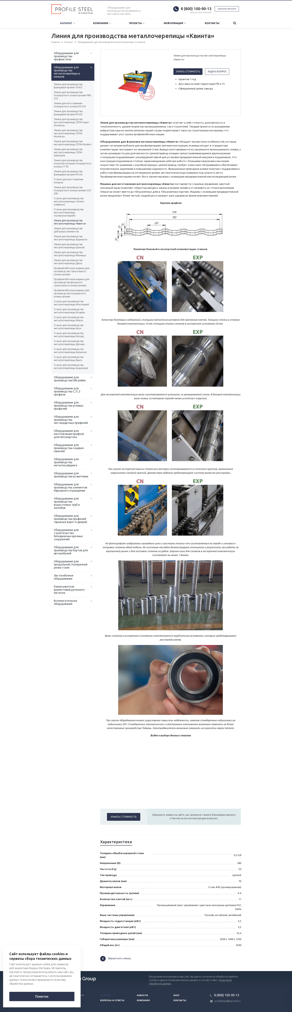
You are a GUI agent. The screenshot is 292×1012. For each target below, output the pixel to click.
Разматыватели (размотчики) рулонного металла (69, 589)
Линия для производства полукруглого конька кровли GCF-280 (73, 190)
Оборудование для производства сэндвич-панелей (69, 448)
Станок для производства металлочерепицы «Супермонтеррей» (69, 212)
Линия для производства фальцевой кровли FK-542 (68, 173)
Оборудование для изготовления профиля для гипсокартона (69, 434)
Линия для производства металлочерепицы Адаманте (70, 238)
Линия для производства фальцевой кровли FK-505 (68, 113)
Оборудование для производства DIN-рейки (70, 379)
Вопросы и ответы (112, 1000)
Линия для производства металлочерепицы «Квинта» (70, 222)
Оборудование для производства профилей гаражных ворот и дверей (70, 519)
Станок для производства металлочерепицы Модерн (69, 311)
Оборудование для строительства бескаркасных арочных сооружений (68, 534)
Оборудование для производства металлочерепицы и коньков (67, 72)
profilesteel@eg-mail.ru (228, 1001)
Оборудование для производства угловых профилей (68, 405)
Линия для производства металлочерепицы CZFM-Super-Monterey (72, 122)
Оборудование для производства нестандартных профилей (71, 419)
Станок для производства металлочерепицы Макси (69, 319)
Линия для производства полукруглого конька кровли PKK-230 (72, 95)
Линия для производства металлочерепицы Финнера (70, 254)
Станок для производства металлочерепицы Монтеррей (71, 303)
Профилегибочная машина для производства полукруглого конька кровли (71, 293)
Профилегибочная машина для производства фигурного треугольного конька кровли (71, 282)
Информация (174, 23)
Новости (142, 995)
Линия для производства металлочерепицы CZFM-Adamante (68, 152)
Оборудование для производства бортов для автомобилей (71, 550)
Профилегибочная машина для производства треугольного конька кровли (71, 271)
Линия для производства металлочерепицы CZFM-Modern (72, 143)
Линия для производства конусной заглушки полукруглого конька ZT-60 (72, 163)
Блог (176, 995)
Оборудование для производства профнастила (66, 56)
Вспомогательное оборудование (65, 602)
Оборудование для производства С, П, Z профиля (67, 391)
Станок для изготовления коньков (68, 181)
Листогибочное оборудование (63, 577)
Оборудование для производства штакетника (71, 475)
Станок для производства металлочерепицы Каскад (69, 335)
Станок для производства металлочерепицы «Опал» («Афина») (69, 201)
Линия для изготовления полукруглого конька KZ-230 (70, 105)
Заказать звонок (227, 9)
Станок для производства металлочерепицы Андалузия (71, 366)
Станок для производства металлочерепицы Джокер (69, 342)
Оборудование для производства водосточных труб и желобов (67, 503)
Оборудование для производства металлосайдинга (66, 462)
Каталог (67, 23)
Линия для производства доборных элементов (68, 230)
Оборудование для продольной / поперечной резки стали (70, 564)
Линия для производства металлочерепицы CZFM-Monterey (68, 133)
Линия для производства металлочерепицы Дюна (68, 262)
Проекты (136, 23)
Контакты (212, 23)
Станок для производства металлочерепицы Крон (69, 327)
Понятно (41, 996)
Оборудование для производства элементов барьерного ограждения (70, 487)
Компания (101, 23)
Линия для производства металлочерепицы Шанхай (69, 246)
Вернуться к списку (115, 958)
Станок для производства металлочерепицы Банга (69, 358)
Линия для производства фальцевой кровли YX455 (68, 86)
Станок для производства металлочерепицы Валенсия (70, 350)
